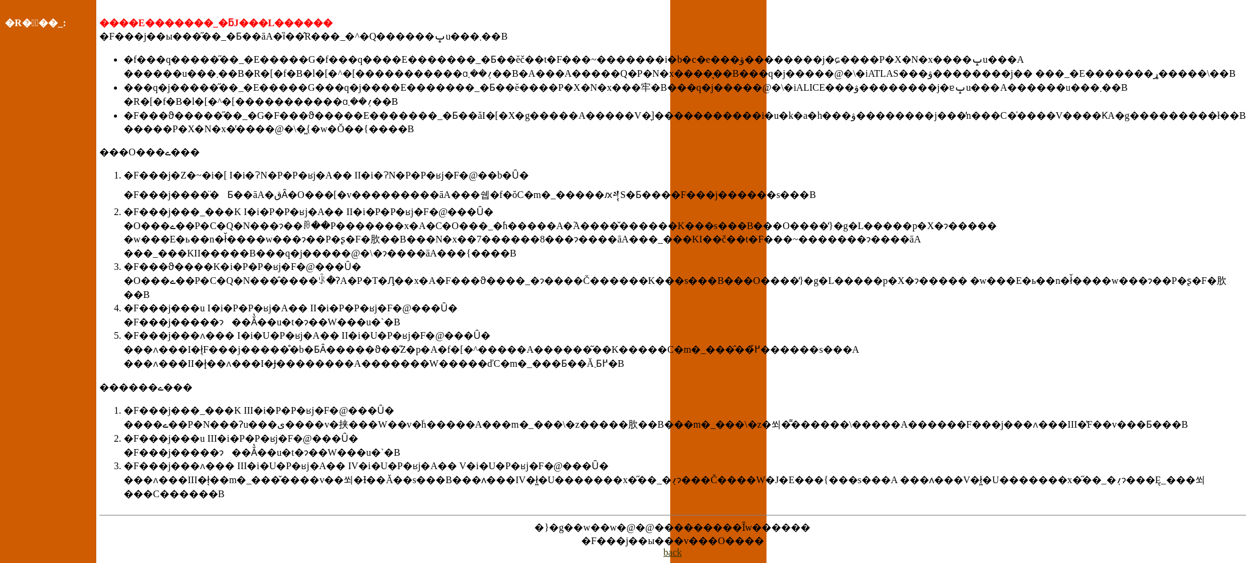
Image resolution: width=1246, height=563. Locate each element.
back (673, 552)
